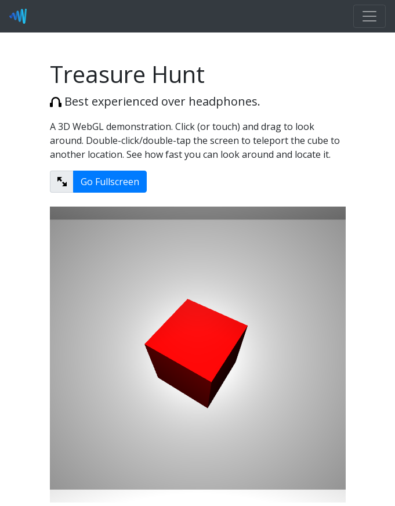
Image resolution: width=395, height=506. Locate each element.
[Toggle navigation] (369, 16)
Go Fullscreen (110, 181)
